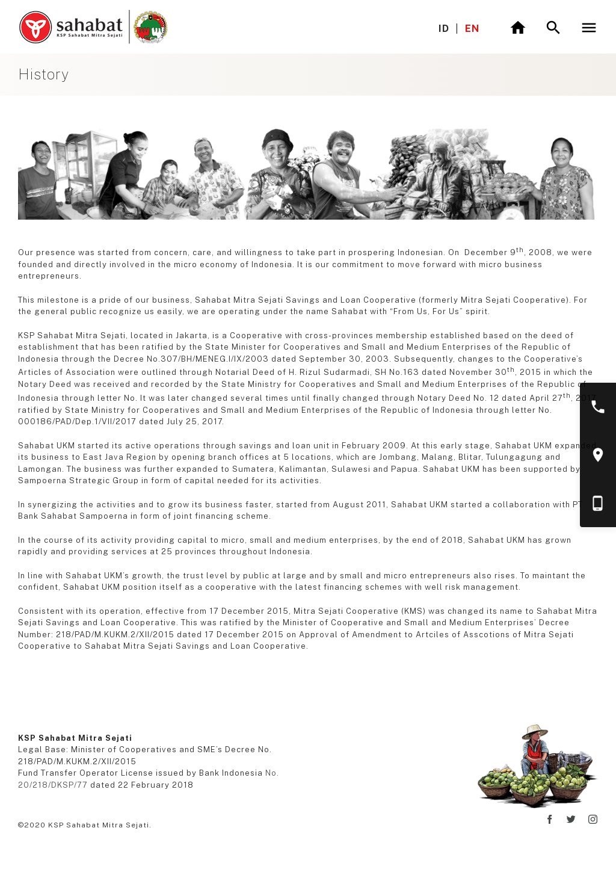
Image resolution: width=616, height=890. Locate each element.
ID (444, 28)
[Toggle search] (553, 28)
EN (472, 28)
